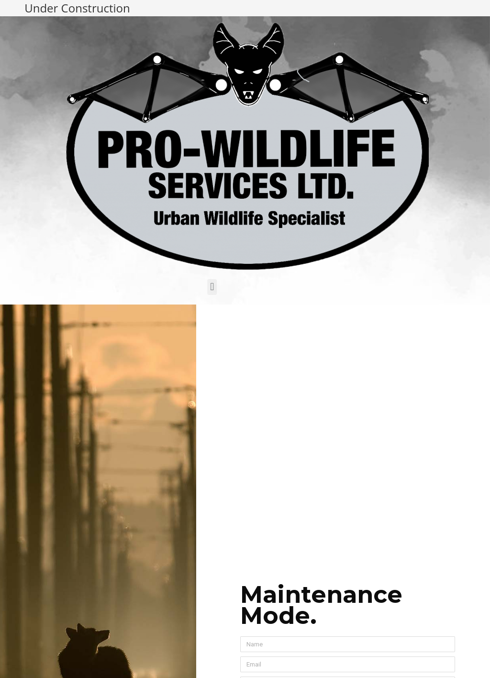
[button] (185, 287)
